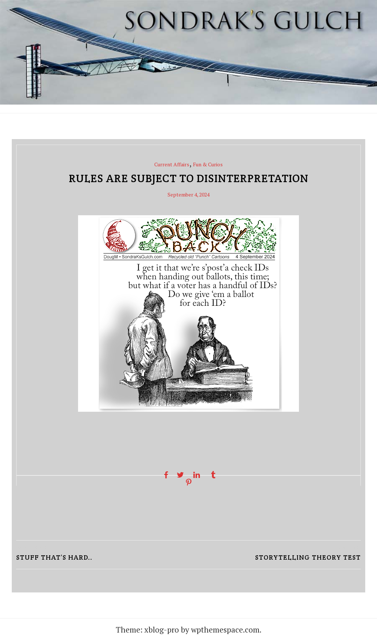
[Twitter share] (180, 475)
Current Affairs (171, 164)
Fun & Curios (208, 164)
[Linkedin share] (196, 475)
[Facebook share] (164, 475)
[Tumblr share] (213, 475)
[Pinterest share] (188, 482)
